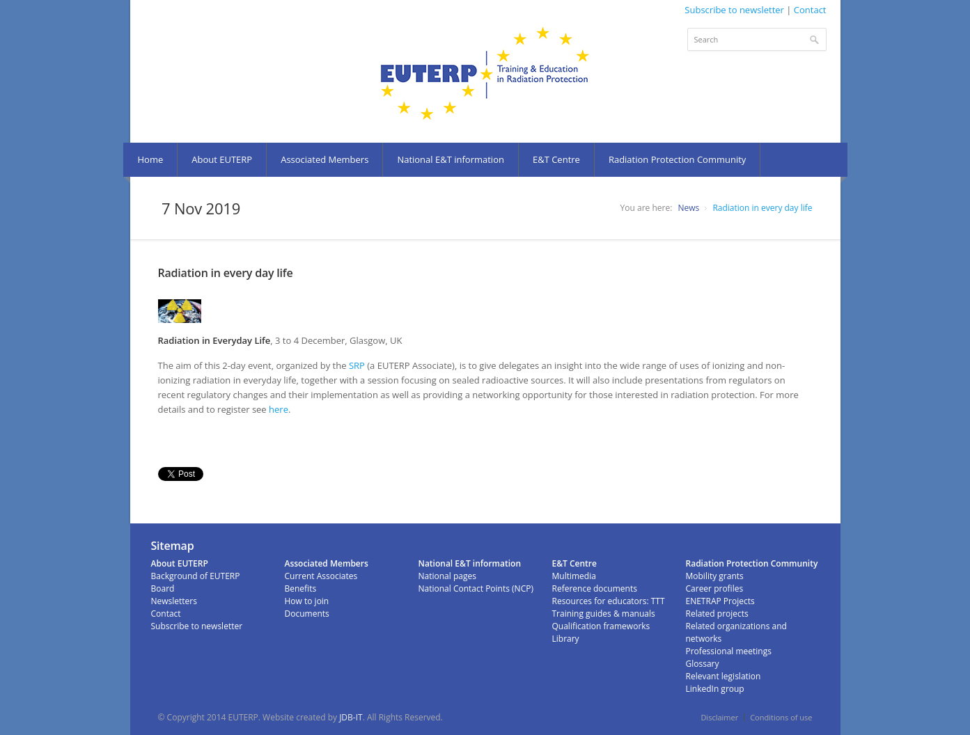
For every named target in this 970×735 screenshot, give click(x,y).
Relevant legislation (723, 676)
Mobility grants (715, 576)
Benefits (301, 588)
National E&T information (450, 159)
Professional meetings (729, 651)
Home (151, 159)
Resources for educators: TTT (608, 601)
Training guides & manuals (603, 613)
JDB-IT (351, 717)
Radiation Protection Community (677, 159)
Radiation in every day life (762, 208)
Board (163, 588)
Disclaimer (719, 717)
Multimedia (574, 576)
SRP (357, 365)
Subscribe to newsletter (734, 9)
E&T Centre (556, 159)
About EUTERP (221, 159)
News (688, 208)
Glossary (702, 664)
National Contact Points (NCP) (475, 588)
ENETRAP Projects (720, 601)
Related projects (717, 613)
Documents (307, 613)
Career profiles (715, 588)
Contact (810, 9)
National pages (447, 576)
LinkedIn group (715, 689)
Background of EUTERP (195, 576)
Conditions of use (781, 717)
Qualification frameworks (601, 626)
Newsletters (174, 601)
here (278, 409)
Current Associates (321, 576)
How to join (307, 601)
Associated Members (324, 159)
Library (565, 639)
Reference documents (594, 588)
